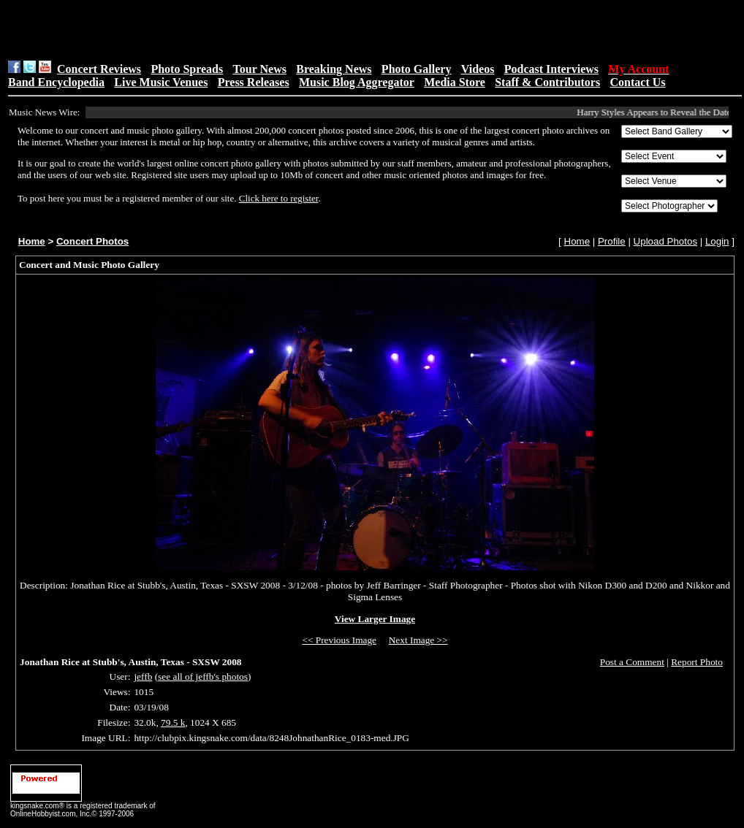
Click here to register (279, 198)
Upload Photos (665, 241)
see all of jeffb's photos (203, 676)
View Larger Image (375, 618)
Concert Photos (92, 241)
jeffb (143, 676)
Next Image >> (418, 640)
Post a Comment (632, 661)
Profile (612, 241)
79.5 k (173, 722)
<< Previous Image (339, 640)
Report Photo (697, 661)
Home (31, 241)
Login (717, 241)
